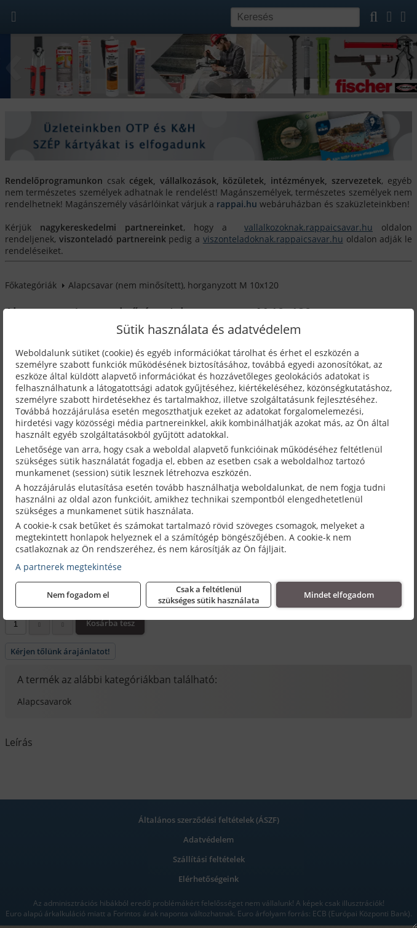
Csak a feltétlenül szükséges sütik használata (209, 595)
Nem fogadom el (78, 594)
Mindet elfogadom (339, 594)
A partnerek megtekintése (68, 567)
